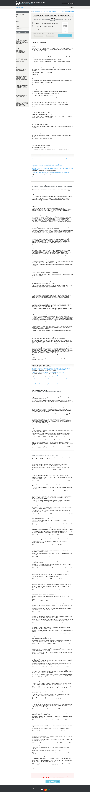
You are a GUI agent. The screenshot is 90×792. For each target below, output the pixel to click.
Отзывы (17, 26)
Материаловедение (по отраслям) (68, 11)
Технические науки (44, 11)
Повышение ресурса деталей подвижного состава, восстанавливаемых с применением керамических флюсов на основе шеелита (21, 57)
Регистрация (20, 7)
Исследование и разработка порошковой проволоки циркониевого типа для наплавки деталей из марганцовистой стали (21, 71)
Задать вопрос (19, 28)
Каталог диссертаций (36, 11)
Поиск (17, 16)
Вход (17, 7)
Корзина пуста (70, 3)
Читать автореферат (50, 35)
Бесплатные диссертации (21, 23)
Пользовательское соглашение (39, 787)
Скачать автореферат (38, 35)
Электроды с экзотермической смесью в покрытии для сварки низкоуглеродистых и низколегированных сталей (52, 383)
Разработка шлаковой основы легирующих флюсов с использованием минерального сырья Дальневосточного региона (22, 97)
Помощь (17, 21)
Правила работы (19, 19)
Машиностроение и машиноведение (55, 11)
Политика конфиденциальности (51, 787)
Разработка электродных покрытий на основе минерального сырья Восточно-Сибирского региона (50, 375)
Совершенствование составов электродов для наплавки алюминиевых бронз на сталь (48, 372)
